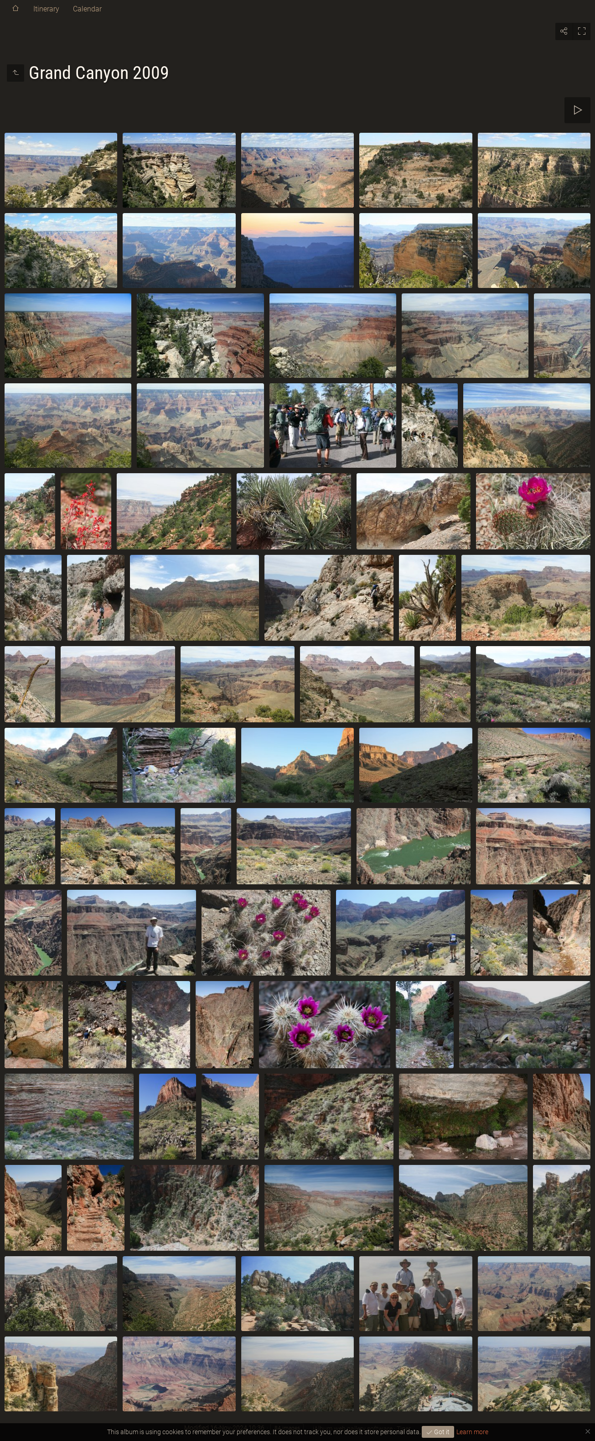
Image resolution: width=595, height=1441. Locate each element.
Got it (441, 1432)
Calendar (87, 9)
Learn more (472, 1432)
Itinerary (46, 9)
